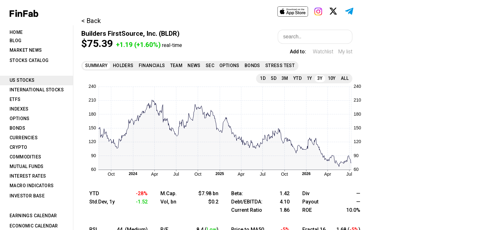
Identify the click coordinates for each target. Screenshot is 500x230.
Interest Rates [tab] (28, 176)
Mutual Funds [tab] (27, 166)
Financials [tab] (152, 65)
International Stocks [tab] (37, 89)
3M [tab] (285, 78)
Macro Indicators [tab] (32, 185)
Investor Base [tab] (27, 195)
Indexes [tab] (19, 108)
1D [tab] (263, 78)
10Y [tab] (332, 78)
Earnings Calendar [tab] (33, 215)
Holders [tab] (123, 65)
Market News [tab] (26, 50)
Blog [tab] (16, 40)
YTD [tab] (297, 78)
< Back (91, 21)
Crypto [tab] (18, 147)
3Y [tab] (320, 78)
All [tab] (345, 78)
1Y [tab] (309, 78)
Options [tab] (20, 118)
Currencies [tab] (24, 137)
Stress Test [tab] (280, 65)
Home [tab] (16, 32)
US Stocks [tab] (22, 80)
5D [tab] (273, 78)
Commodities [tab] (25, 156)
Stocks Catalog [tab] (29, 60)
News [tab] (194, 65)
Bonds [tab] (17, 128)
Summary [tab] (96, 65)
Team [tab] (176, 65)
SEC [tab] (210, 65)
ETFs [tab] (15, 99)
